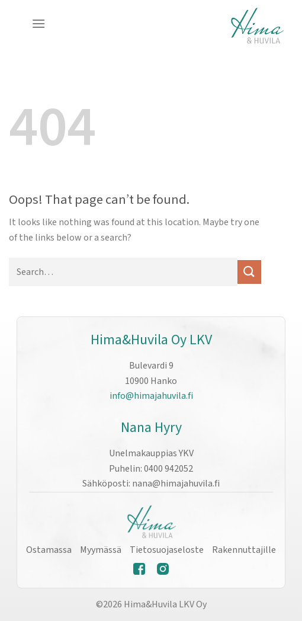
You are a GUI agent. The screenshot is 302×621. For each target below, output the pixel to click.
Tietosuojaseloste (167, 549)
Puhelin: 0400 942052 (151, 468)
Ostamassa (49, 549)
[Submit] (249, 271)
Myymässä (100, 549)
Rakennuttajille (244, 549)
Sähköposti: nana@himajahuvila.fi (151, 483)
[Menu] (38, 23)
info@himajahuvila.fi (151, 395)
